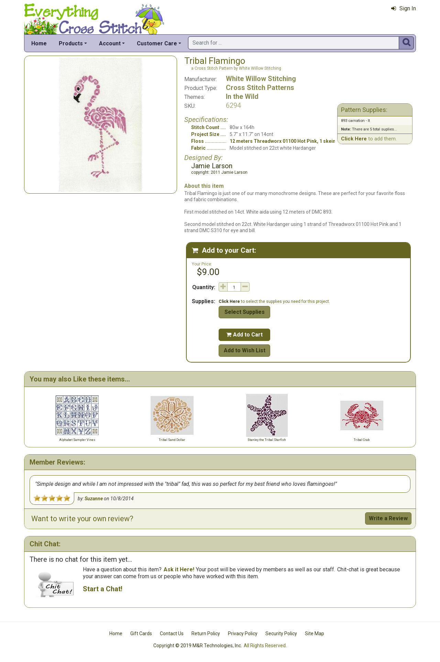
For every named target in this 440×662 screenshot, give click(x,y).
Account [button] (110, 43)
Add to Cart (244, 334)
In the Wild (242, 96)
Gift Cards (141, 633)
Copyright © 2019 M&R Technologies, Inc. (197, 645)
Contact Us (172, 633)
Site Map (314, 633)
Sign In (403, 8)
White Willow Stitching (261, 79)
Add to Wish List (244, 350)
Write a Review (388, 518)
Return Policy (205, 633)
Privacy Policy (242, 633)
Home (39, 43)
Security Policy (281, 633)
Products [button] (71, 43)
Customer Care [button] (157, 43)
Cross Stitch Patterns (260, 87)
